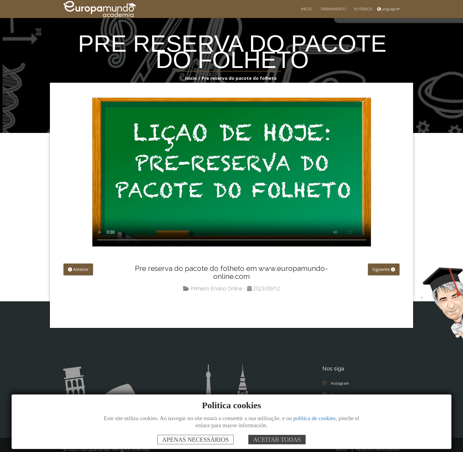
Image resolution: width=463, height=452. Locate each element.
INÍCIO (300, 8)
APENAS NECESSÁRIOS (195, 439)
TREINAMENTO (328, 8)
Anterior (77, 269)
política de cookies (314, 418)
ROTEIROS (361, 8)
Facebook (335, 387)
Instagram (335, 375)
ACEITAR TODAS (277, 439)
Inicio (194, 77)
